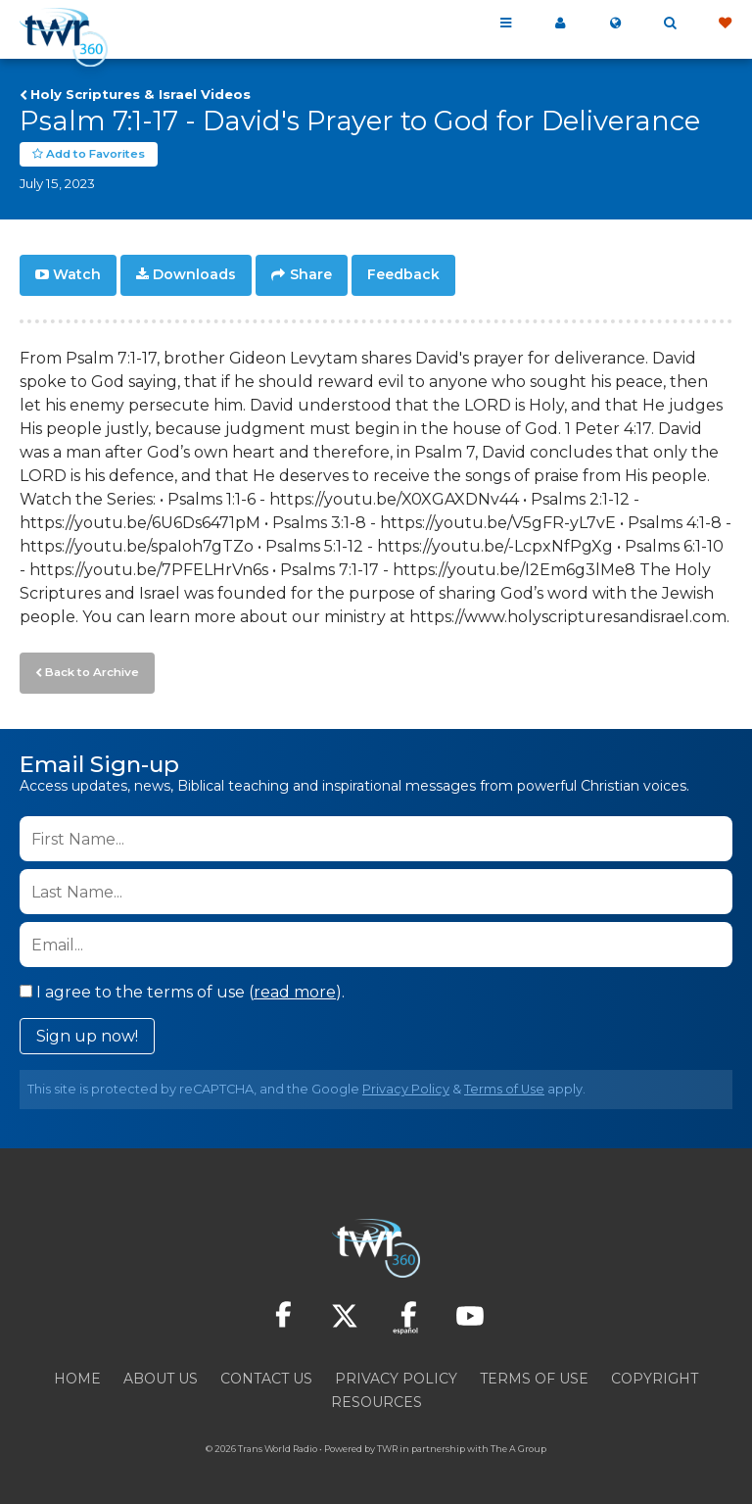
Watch (77, 274)
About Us (160, 1374)
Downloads (194, 274)
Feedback (403, 274)
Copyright (654, 1374)
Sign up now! (87, 1032)
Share (311, 274)
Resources (376, 1398)
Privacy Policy (405, 1085)
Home (77, 1374)
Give (724, 23)
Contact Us (266, 1374)
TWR (387, 1444)
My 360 (560, 23)
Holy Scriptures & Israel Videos (140, 94)
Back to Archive (89, 669)
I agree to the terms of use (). (182, 988)
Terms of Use (504, 1085)
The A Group (518, 1444)
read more (295, 988)
